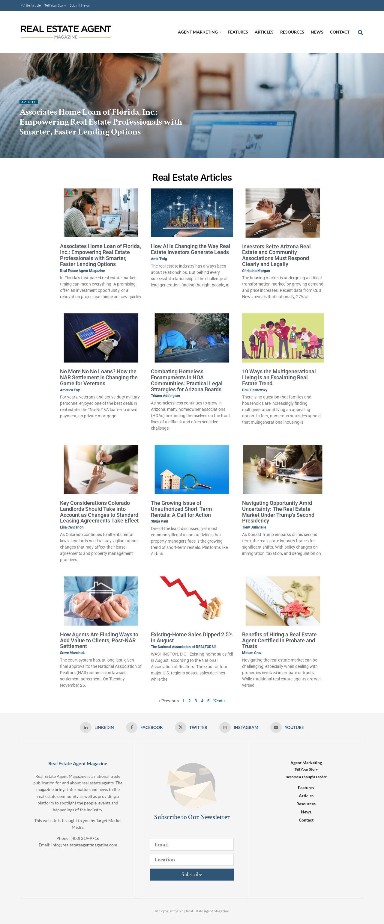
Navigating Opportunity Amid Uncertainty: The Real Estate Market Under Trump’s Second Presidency (278, 512)
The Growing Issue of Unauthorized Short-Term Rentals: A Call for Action (181, 509)
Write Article (31, 5)
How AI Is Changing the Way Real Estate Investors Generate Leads (190, 249)
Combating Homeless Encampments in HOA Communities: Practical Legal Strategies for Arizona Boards (187, 380)
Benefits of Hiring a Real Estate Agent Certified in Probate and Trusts (279, 640)
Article (28, 102)
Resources (292, 31)
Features (238, 31)
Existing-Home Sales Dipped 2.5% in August (191, 637)
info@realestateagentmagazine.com (84, 844)
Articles (264, 31)
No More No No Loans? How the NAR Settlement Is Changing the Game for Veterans (99, 377)
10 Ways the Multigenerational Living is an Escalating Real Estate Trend (279, 377)
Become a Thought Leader (306, 776)
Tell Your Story (55, 5)
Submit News (80, 5)
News (317, 31)
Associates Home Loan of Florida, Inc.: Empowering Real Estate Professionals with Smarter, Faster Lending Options (101, 122)
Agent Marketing (198, 31)
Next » (219, 700)
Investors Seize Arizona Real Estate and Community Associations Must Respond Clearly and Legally (276, 255)
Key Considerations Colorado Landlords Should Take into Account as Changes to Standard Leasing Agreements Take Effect (99, 512)
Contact (340, 31)
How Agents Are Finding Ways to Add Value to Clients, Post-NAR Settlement (99, 640)
